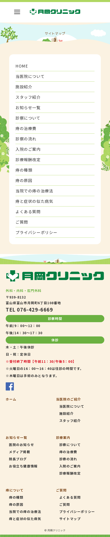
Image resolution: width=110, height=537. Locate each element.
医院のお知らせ (21, 444)
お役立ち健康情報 (23, 466)
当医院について (30, 76)
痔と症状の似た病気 (34, 201)
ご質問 (21, 222)
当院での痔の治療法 (34, 191)
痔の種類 (23, 170)
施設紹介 (23, 87)
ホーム (11, 399)
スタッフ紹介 (28, 97)
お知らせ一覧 (28, 107)
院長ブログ (18, 458)
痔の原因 (23, 180)
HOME (21, 66)
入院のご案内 (28, 149)
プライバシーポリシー (36, 232)
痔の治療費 (25, 128)
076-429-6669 (35, 309)
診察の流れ (25, 139)
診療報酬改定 (28, 159)
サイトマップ (70, 518)
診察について (28, 118)
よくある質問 (28, 211)
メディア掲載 (19, 451)
